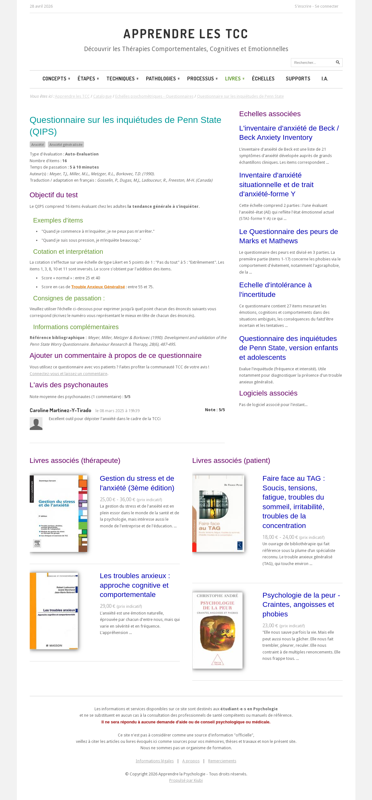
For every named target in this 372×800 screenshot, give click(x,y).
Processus (203, 78)
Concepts (56, 78)
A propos (191, 760)
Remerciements (222, 760)
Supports (298, 78)
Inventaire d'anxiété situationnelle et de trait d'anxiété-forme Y (276, 184)
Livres (235, 78)
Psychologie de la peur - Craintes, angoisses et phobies (301, 604)
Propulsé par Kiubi (186, 780)
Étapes (89, 78)
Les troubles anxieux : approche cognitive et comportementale (135, 585)
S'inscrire (303, 6)
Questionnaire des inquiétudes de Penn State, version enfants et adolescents (288, 347)
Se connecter (326, 6)
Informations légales (155, 760)
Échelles (263, 78)
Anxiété (37, 144)
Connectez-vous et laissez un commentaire (68, 373)
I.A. (325, 78)
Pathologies (163, 78)
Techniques (123, 78)
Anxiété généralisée (65, 144)
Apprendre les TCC (186, 33)
